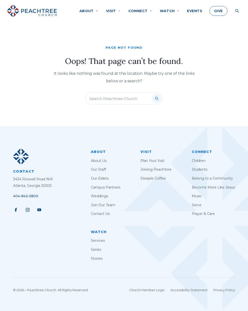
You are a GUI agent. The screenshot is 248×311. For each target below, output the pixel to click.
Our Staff (98, 169)
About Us (99, 161)
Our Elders (99, 178)
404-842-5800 (25, 196)
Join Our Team (103, 205)
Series (96, 249)
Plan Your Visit (152, 161)
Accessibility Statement (189, 290)
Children (199, 161)
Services (98, 240)
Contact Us (100, 214)
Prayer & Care (203, 214)
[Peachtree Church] (32, 11)
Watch (99, 232)
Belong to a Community (212, 178)
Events (194, 11)
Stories (96, 258)
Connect (202, 152)
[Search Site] (237, 11)
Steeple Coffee (153, 178)
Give (218, 11)
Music (197, 196)
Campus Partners (105, 187)
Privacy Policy (224, 290)
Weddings (99, 196)
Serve (197, 205)
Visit (146, 152)
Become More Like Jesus (213, 187)
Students (199, 169)
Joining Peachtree (155, 169)
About (98, 152)
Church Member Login (147, 290)
